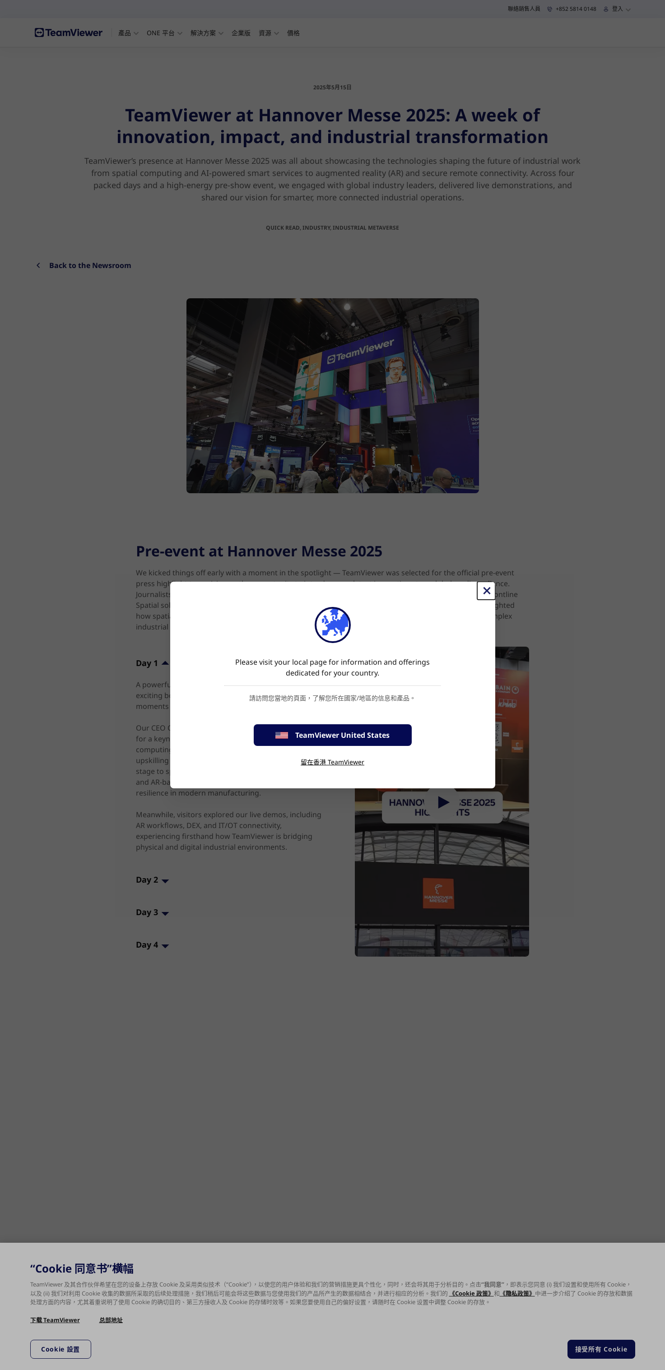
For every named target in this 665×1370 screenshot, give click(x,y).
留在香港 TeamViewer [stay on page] (332, 762)
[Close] (486, 591)
